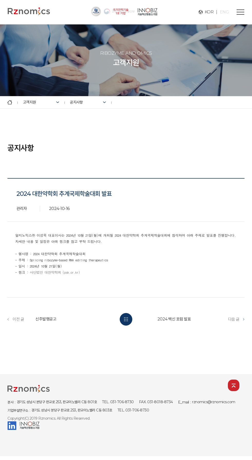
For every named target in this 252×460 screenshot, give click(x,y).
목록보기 (126, 319)
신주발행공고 (45, 319)
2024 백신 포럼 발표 (174, 319)
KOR (209, 12)
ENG (224, 12)
